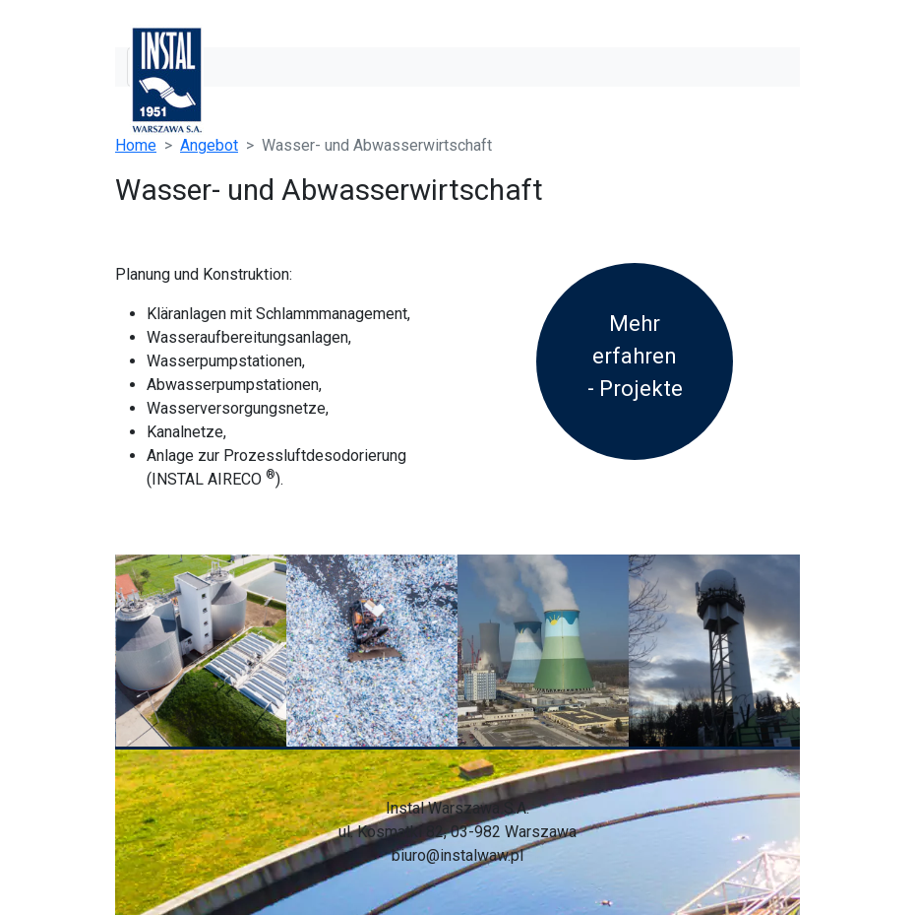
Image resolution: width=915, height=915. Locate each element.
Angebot (209, 145)
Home (135, 145)
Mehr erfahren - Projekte (635, 356)
